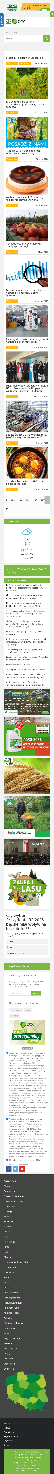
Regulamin (8, 1441)
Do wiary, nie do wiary (13, 1201)
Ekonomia (8, 1221)
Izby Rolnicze (9, 1242)
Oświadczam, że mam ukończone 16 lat (23, 1160)
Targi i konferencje (12, 1338)
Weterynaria (9, 1358)
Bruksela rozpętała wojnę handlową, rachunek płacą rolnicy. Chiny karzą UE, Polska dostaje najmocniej (26, 642)
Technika (8, 1343)
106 (35, 500)
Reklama (7, 1428)
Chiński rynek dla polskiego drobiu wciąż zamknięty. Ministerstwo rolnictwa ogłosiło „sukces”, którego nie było (24, 624)
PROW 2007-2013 (11, 1308)
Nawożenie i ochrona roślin (16, 1262)
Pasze (6, 1277)
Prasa (6, 1287)
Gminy (6, 1231)
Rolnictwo (8, 1318)
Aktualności (25, 63)
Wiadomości (12, 63)
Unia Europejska (11, 1348)
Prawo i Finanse (11, 1292)
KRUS (6, 1247)
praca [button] (28, 1010)
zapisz (36, 993)
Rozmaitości (12, 112)
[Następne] (47, 500)
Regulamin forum (11, 1436)
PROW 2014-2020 (11, 1313)
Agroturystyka (10, 1181)
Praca (6, 1282)
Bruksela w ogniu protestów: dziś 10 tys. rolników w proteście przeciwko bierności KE (25, 683)
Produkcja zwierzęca (13, 1303)
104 (20, 500)
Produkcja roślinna (12, 1297)
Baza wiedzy (9, 1191)
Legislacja (8, 1252)
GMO (6, 1236)
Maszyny (8, 1257)
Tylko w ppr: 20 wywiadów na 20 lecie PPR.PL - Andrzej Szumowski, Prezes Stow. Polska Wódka (24, 588)
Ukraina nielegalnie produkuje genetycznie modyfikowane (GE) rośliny (24, 650)
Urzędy (7, 1353)
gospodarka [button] (16, 1010)
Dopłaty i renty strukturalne (16, 1196)
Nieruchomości (10, 1267)
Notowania (9, 1272)
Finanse (7, 1226)
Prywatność (9, 1432)
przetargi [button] (14, 1015)
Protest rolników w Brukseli (18, 664)
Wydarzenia (9, 1369)
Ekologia (7, 1216)
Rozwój (7, 1333)
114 (7, 508)
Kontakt (7, 1424)
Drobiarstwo (9, 1206)
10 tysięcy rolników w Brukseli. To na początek (26, 669)
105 (28, 500)
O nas (6, 1445)
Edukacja (8, 1211)
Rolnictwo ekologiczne (13, 1323)
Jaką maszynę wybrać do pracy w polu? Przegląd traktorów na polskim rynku (27, 658)
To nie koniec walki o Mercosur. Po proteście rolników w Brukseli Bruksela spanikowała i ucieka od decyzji (25, 614)
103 (13, 500)
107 (43, 500)
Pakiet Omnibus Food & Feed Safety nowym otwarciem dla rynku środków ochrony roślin (25, 676)
